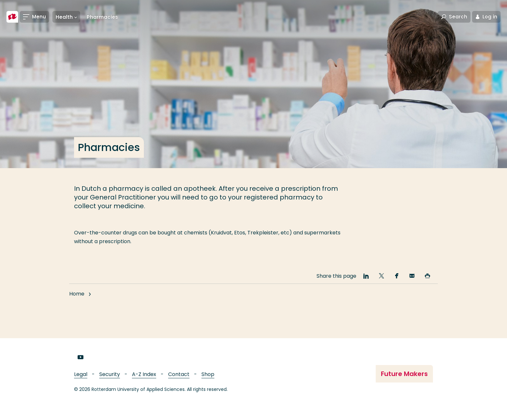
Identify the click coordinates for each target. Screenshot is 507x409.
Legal (80, 374)
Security (109, 374)
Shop (207, 374)
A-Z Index (144, 374)
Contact (178, 374)
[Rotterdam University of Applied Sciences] (12, 17)
